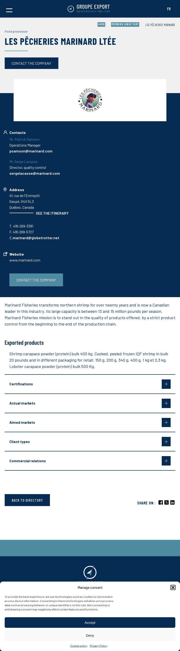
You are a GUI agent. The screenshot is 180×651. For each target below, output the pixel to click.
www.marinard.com (24, 260)
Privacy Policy (98, 645)
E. (34, 237)
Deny (90, 635)
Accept (90, 623)
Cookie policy (78, 645)
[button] (173, 587)
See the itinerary (52, 213)
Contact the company (31, 63)
